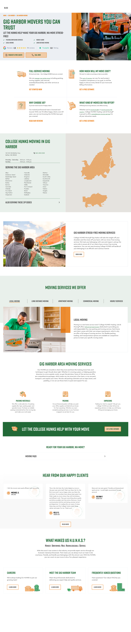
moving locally (95, 110)
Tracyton (45, 185)
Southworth (46, 179)
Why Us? (101, 9)
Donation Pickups (64, 9)
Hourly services (116, 301)
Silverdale (46, 175)
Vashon (45, 189)
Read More (65, 525)
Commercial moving (91, 301)
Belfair (7, 179)
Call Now (36, 55)
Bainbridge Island (10, 177)
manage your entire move (43, 78)
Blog (109, 9)
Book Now (122, 9)
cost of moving (87, 78)
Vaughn (45, 191)
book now (79, 255)
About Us (77, 3)
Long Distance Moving (40, 301)
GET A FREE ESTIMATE (86, 89)
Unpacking (108, 401)
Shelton (45, 173)
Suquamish (46, 181)
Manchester (27, 183)
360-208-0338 (123, 2)
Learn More (13, 588)
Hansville (27, 173)
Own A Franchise (90, 3)
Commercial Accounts (53, 3)
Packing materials (23, 401)
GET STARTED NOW (35, 89)
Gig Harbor (8, 193)
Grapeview (8, 195)
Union (44, 187)
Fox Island (8, 191)
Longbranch (27, 181)
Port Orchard (28, 187)
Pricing (92, 9)
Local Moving (14, 301)
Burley (7, 183)
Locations (68, 3)
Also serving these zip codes (32, 202)
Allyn (6, 173)
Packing (65, 401)
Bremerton (8, 181)
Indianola (27, 175)
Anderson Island (10, 175)
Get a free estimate (112, 429)
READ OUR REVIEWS (36, 120)
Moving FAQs (65, 457)
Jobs (41, 3)
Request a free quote (13, 55)
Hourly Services (80, 9)
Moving (39, 9)
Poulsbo (26, 189)
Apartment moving (65, 301)
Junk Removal (49, 9)
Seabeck (26, 195)
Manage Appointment (105, 3)
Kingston (27, 177)
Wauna (45, 193)
